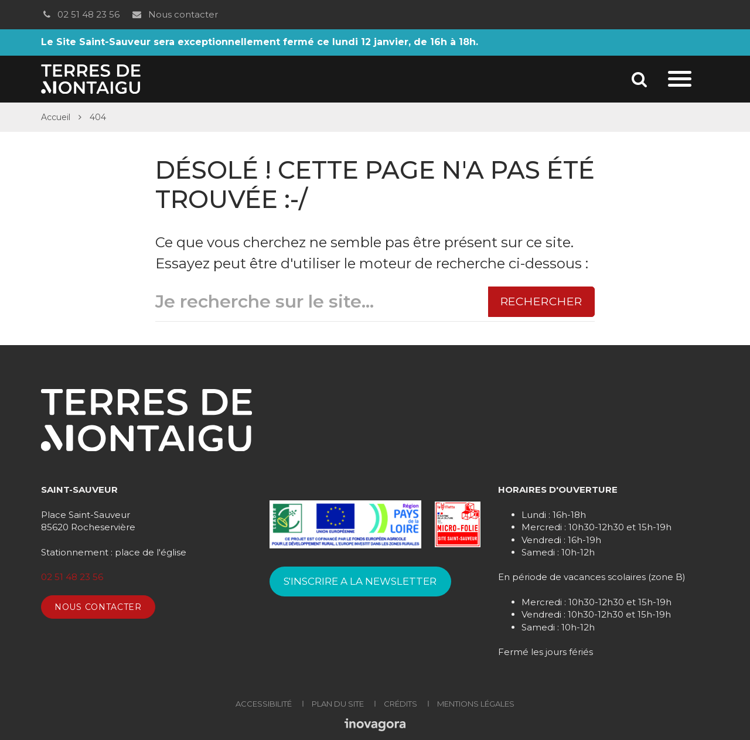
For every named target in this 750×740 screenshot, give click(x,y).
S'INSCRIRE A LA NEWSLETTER (360, 581)
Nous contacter (174, 14)
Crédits (400, 703)
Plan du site (338, 703)
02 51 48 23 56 (80, 14)
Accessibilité (264, 703)
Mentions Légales (475, 703)
